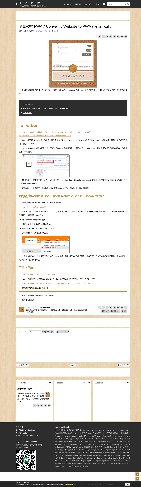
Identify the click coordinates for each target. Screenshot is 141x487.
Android (58, 436)
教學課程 (82, 463)
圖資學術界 (73, 452)
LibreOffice (126, 455)
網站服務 (89, 441)
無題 (126, 447)
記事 (83, 433)
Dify (120, 455)
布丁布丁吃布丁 (32, 307)
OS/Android (97, 436)
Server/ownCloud (61, 463)
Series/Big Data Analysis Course (114, 447)
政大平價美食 (75, 466)
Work (94, 458)
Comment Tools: (23, 332)
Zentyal (99, 458)
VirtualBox (111, 455)
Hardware (86, 452)
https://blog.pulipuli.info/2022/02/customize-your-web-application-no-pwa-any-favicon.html (58, 283)
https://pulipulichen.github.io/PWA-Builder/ (39, 274)
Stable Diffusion (73, 463)
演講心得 (65, 447)
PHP (100, 447)
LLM (115, 452)
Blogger (106, 430)
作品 (57, 433)
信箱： (25, 430)
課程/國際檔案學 (107, 452)
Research (127, 450)
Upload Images (47, 332)
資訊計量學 (94, 447)
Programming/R (109, 450)
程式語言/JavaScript (77, 441)
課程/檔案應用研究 (94, 463)
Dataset (120, 450)
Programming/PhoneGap (103, 461)
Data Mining (84, 436)
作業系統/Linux (109, 458)
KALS (57, 461)
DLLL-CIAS (88, 439)
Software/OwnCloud (72, 455)
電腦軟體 (77, 430)
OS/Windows (97, 439)
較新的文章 (22, 365)
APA (116, 458)
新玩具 (127, 439)
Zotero (74, 436)
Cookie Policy (69, 484)
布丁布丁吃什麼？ (31, 3)
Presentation (108, 436)
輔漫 (103, 463)
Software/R (84, 455)
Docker (59, 447)
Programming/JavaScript (120, 430)
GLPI (107, 463)
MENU (98, 4)
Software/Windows (61, 441)
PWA (45, 31)
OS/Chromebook (115, 463)
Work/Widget (119, 439)
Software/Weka (61, 438)
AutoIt (80, 452)
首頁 (73, 365)
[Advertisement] (73, 15)
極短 (117, 455)
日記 (57, 430)
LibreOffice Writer (91, 444)
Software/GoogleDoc (62, 444)
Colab (128, 458)
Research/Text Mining (122, 461)
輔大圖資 (66, 430)
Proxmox (66, 436)
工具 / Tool (27, 113)
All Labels (65, 427)
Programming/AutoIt (93, 450)
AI (117, 450)
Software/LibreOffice (77, 444)
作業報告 (114, 444)
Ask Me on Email (63, 332)
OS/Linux (119, 436)
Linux (78, 433)
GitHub (120, 444)
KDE (62, 461)
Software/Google (72, 458)
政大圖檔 (87, 430)
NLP (56, 458)
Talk (94, 433)
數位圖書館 (84, 466)
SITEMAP (78, 4)
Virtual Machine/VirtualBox (97, 455)
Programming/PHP (104, 444)
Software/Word (95, 452)
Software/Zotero (108, 439)
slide (95, 441)
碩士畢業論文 (124, 433)
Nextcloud (75, 461)
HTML (33, 31)
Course (127, 436)
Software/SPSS (64, 466)
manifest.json (28, 104)
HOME (68, 4)
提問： (21, 433)
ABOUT (88, 4)
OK (127, 484)
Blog (120, 458)
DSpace (89, 433)
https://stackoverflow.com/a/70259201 (37, 207)
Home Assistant (79, 450)
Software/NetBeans (85, 458)
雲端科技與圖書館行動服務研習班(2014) (113, 441)
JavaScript (39, 31)
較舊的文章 (123, 365)
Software (58, 452)
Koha (67, 461)
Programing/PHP (86, 461)
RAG (102, 450)
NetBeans (61, 458)
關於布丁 (105, 311)
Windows (65, 452)
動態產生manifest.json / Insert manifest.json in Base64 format (47, 108)
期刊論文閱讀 (97, 430)
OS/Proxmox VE (103, 433)
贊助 (124, 311)
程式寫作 (114, 433)
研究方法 (72, 439)
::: (64, 4)
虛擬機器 (80, 439)
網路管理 (63, 433)
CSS (124, 458)
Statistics (72, 447)
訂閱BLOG (115, 311)
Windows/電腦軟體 (83, 447)
